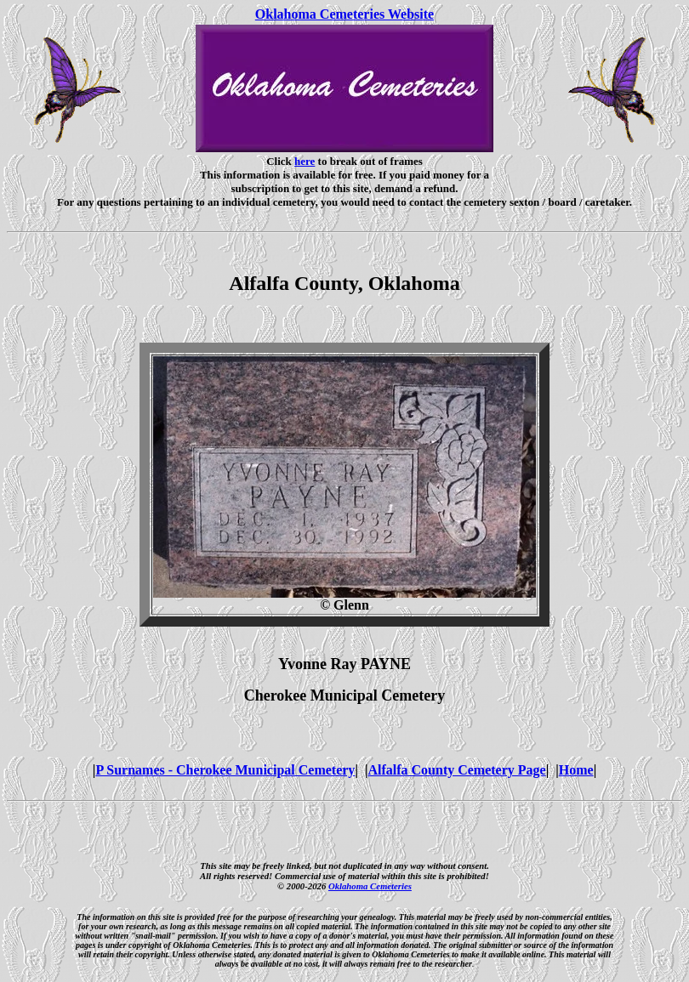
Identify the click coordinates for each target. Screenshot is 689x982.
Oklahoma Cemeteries (370, 886)
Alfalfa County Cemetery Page (456, 770)
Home (576, 770)
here (304, 161)
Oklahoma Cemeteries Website (344, 14)
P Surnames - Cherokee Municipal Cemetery (225, 770)
